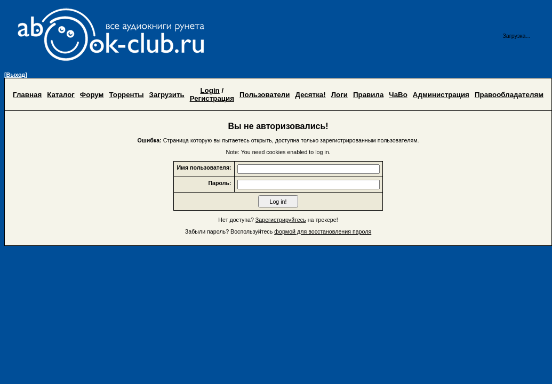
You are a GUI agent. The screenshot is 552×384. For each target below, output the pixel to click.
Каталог (61, 95)
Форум (92, 95)
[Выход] (15, 74)
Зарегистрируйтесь (280, 220)
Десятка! (310, 95)
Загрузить (167, 95)
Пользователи (264, 95)
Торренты (126, 95)
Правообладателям (509, 95)
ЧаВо (398, 95)
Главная (27, 95)
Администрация (441, 95)
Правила (368, 95)
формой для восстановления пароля (322, 231)
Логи (339, 95)
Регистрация (212, 98)
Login (209, 90)
